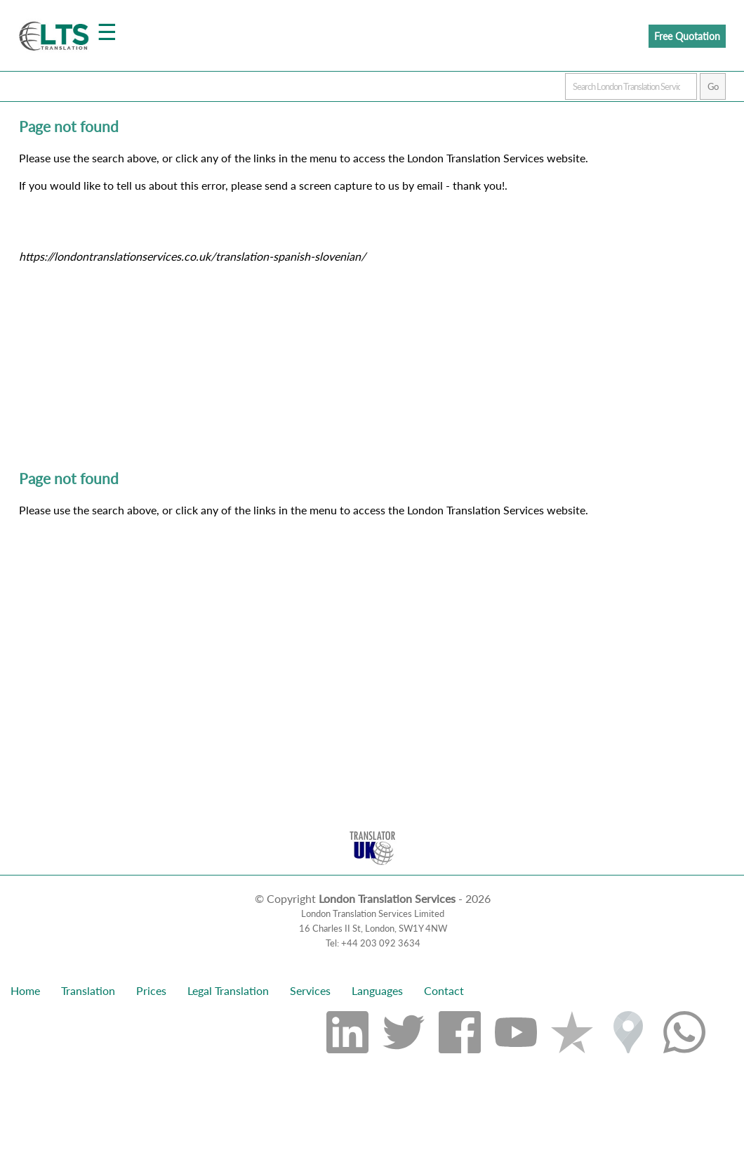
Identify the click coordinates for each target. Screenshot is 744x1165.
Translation (88, 990)
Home (25, 990)
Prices (151, 990)
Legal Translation (228, 990)
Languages (377, 990)
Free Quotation (687, 36)
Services (310, 990)
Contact (444, 990)
